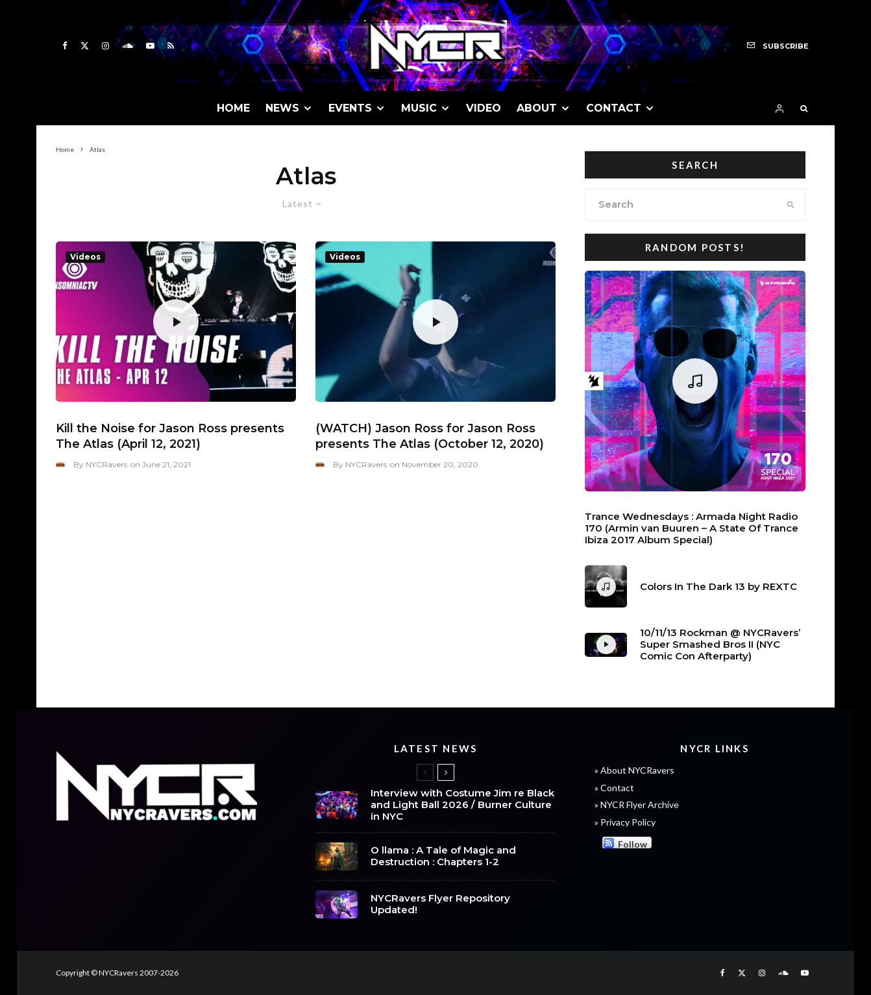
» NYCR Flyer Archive (637, 804)
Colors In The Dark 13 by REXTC (718, 587)
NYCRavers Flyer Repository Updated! (440, 906)
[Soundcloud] (128, 46)
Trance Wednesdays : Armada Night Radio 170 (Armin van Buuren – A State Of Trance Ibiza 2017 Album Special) (691, 528)
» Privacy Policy (625, 822)
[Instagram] (105, 46)
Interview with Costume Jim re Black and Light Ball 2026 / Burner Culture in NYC (462, 804)
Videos (85, 257)
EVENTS (350, 108)
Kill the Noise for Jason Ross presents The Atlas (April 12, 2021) (170, 436)
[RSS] (170, 46)
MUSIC (419, 108)
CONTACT (613, 108)
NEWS (282, 108)
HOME (233, 108)
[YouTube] (150, 46)
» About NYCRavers (634, 770)
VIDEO (483, 108)
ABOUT (537, 108)
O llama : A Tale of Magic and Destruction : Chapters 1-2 (443, 856)
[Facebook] (65, 46)
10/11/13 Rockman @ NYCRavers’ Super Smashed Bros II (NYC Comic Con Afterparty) (720, 644)
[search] (791, 204)
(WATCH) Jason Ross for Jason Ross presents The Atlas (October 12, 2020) (429, 436)
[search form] (681, 204)
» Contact (614, 787)
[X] (84, 46)
